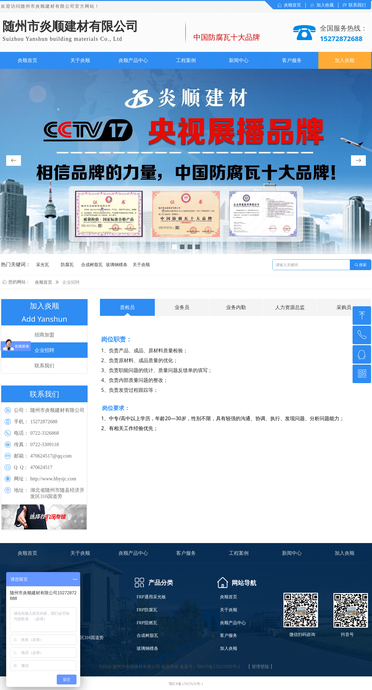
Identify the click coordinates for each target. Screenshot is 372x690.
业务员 (182, 307)
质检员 (127, 307)
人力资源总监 (290, 307)
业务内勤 (236, 307)
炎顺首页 (43, 282)
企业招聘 (71, 282)
